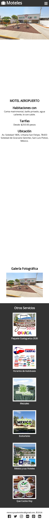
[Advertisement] (24, 68)
